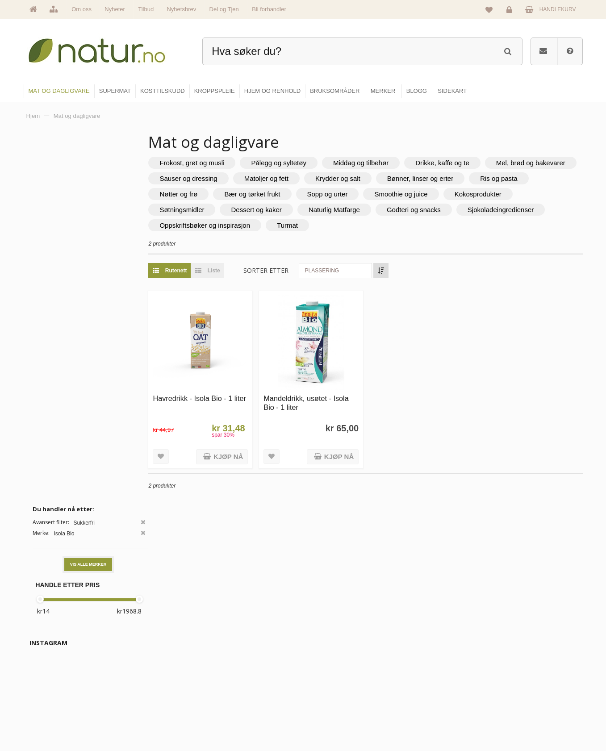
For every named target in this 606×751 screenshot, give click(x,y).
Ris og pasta (195, 194)
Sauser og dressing (301, 178)
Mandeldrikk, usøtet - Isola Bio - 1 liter (318, 398)
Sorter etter (282, 270)
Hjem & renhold (333, 718)
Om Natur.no (235, 660)
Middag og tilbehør (377, 163)
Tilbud (146, 9)
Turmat (397, 225)
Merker (228, 679)
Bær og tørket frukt (333, 194)
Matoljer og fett (379, 178)
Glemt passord (517, 660)
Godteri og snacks (504, 209)
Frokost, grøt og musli (209, 163)
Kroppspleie (329, 699)
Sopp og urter (408, 194)
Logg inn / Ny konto (523, 641)
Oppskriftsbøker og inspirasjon (315, 225)
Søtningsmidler (273, 209)
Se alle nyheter (238, 699)
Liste (222, 270)
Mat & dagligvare (335, 641)
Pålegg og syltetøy (295, 163)
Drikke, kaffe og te (459, 163)
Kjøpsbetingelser (519, 699)
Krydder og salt (450, 178)
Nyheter (114, 9)
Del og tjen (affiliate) (433, 699)
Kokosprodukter (200, 209)
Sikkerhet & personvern (528, 718)
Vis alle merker (88, 198)
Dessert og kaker (347, 209)
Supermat (326, 660)
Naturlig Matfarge (425, 209)
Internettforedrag (429, 679)
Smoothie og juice (482, 194)
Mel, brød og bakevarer (211, 178)
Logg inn (510, 11)
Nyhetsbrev (181, 9)
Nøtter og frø (260, 194)
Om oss (81, 9)
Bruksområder (426, 660)
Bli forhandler (269, 9)
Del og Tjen (224, 9)
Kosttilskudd (329, 679)
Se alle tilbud (235, 718)
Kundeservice (516, 679)
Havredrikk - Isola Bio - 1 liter (210, 398)
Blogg (416, 641)
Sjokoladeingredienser (210, 225)
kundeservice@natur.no (112, 694)
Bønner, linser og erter (533, 178)
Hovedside (233, 641)
